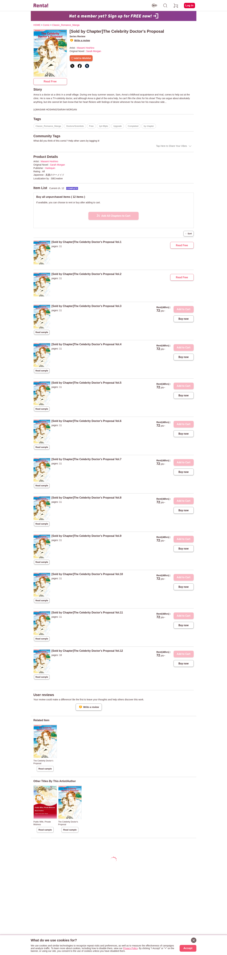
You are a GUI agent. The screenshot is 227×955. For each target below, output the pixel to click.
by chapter (149, 126)
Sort (188, 233)
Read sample (41, 332)
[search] (165, 5)
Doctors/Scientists (75, 126)
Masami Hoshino (85, 47)
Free (91, 126)
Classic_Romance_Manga (48, 126)
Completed (133, 126)
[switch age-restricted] (154, 5)
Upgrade (117, 126)
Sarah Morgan (93, 51)
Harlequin (50, 168)
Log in (189, 5)
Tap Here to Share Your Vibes (171, 146)
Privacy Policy (130, 948)
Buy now (183, 318)
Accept (187, 948)
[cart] (176, 5)
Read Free (50, 81)
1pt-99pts (103, 126)
